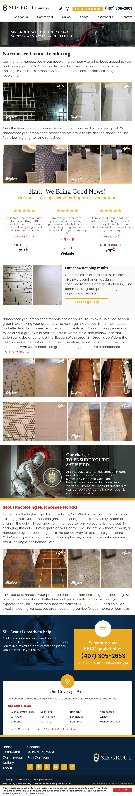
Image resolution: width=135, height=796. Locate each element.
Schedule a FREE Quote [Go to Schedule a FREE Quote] (87, 8)
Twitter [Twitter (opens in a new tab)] (47, 767)
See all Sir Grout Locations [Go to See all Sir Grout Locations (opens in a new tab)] (61, 729)
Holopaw (75, 711)
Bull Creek (16, 716)
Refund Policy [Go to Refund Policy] (64, 783)
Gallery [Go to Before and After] (66, 17)
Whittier (104, 716)
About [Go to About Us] (84, 17)
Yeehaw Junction (110, 721)
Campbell (16, 721)
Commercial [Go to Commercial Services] (45, 17)
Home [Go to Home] (7, 747)
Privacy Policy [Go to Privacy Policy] (24, 783)
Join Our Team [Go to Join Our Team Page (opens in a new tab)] (38, 757)
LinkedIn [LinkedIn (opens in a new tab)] (64, 767)
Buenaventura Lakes (23, 711)
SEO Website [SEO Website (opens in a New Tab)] (99, 783)
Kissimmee (76, 721)
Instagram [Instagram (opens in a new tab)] (30, 767)
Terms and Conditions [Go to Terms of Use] (44, 783)
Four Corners (48, 716)
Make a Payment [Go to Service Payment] (40, 752)
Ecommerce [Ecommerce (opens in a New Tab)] (111, 783)
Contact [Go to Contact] (126, 17)
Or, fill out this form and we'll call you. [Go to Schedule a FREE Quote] (103, 663)
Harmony (45, 721)
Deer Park (46, 711)
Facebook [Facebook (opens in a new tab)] (39, 767)
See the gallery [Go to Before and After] (86, 302)
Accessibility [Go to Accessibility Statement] (9, 783)
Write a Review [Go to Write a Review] (60, 8)
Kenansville (76, 716)
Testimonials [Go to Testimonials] (104, 17)
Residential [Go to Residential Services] (21, 17)
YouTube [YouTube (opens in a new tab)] (56, 767)
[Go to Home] (26, 7)
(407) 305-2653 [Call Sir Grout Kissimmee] (118, 8)
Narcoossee (107, 711)
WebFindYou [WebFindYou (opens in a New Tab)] (126, 783)
